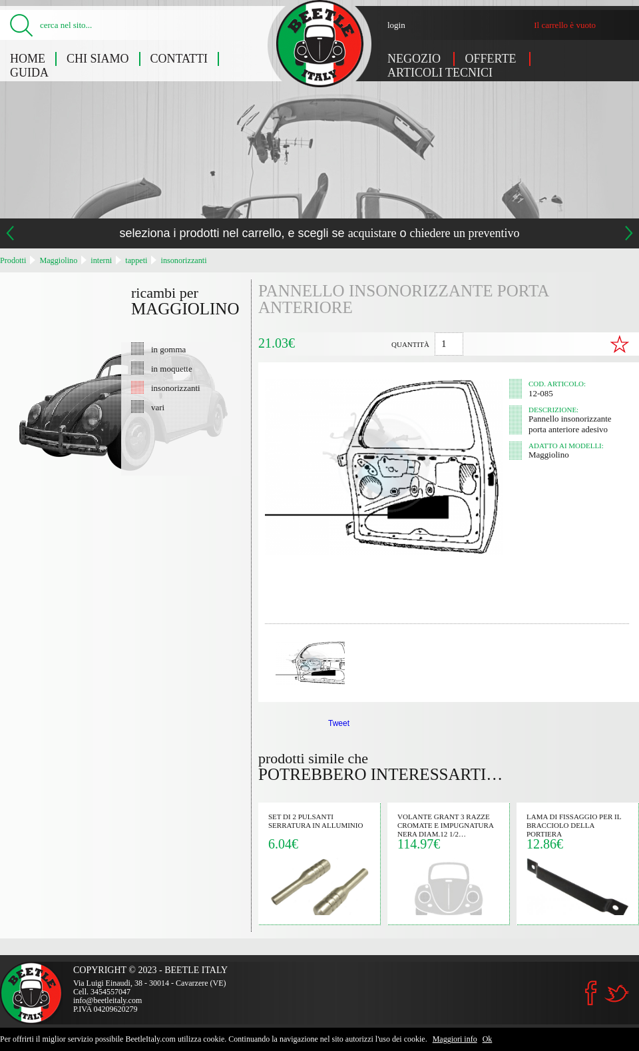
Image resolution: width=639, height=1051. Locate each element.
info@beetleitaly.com (107, 1000)
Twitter (616, 993)
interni (101, 260)
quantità (410, 344)
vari (157, 407)
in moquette (171, 368)
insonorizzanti (184, 260)
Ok (488, 1039)
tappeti (136, 260)
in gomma (168, 349)
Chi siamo (98, 58)
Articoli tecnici (440, 72)
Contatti (179, 58)
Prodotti (13, 260)
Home (27, 58)
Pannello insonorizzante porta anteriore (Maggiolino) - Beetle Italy (319, 43)
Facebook (591, 993)
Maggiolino (58, 260)
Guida (29, 72)
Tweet (338, 723)
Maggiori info (455, 1039)
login (396, 25)
